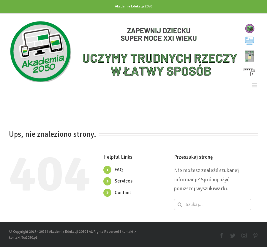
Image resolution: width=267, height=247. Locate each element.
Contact (123, 193)
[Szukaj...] (212, 204)
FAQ (119, 170)
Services (123, 181)
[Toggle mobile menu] (255, 85)
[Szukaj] (179, 204)
